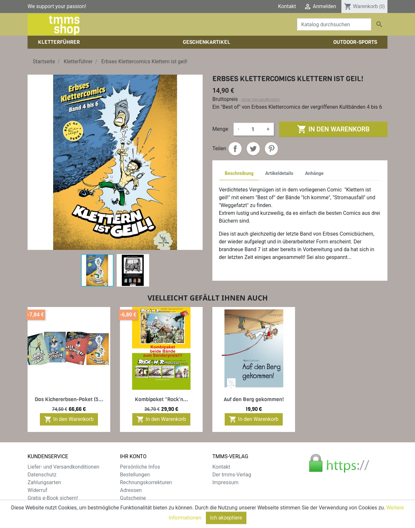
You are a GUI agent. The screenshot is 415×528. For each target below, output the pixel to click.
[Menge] (253, 129)
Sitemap (37, 506)
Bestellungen (135, 475)
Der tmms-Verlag (231, 475)
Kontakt (287, 6)
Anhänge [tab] (314, 173)
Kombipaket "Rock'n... (161, 399)
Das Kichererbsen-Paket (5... (69, 399)
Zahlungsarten (44, 482)
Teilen (235, 148)
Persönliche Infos (140, 467)
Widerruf (37, 490)
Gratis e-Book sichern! (53, 498)
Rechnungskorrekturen (146, 482)
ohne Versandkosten (260, 99)
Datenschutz (42, 475)
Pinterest (271, 148)
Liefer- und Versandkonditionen (63, 467)
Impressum (225, 482)
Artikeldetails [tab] (279, 173)
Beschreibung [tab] (239, 173)
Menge (220, 129)
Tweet (253, 148)
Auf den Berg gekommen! (254, 399)
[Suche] (334, 24)
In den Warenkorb (333, 129)
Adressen (131, 490)
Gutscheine (133, 498)
